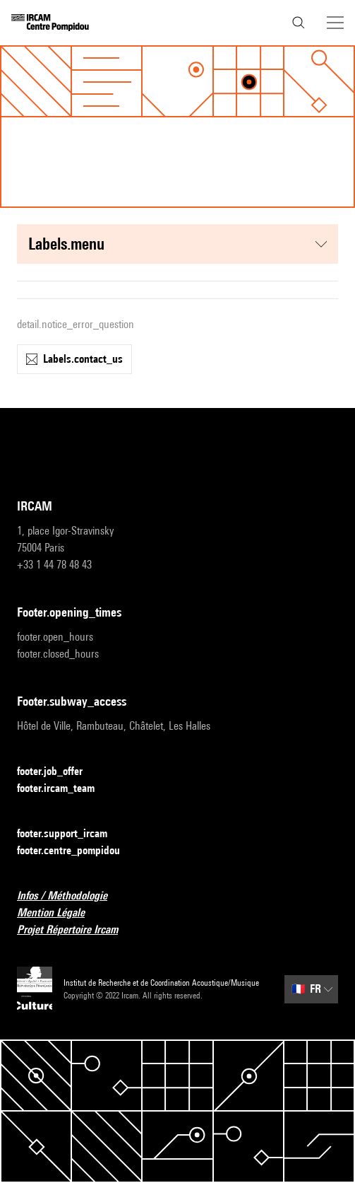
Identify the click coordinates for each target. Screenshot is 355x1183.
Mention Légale (59, 913)
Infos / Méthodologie (70, 896)
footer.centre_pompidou (77, 851)
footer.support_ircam (70, 834)
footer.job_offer (58, 771)
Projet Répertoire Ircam (76, 930)
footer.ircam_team (64, 788)
